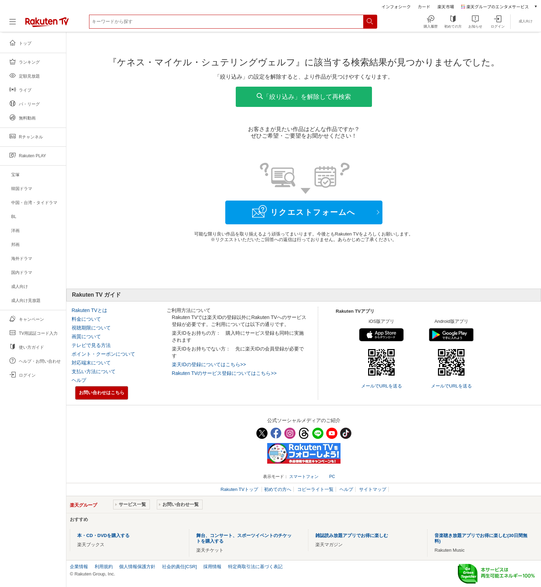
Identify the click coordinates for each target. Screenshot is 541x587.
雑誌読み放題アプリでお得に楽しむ (351, 535)
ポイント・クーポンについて (103, 354)
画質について (86, 336)
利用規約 (104, 566)
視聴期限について (91, 328)
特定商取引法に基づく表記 (255, 566)
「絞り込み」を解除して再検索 (304, 96)
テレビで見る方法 (91, 345)
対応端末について (91, 362)
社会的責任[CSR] (179, 566)
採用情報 (212, 566)
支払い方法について (94, 371)
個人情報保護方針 (137, 566)
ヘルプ (79, 380)
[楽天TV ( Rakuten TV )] (47, 24)
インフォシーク (396, 6)
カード (424, 6)
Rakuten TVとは (89, 310)
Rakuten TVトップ (240, 489)
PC (332, 476)
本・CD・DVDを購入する (103, 535)
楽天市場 (445, 6)
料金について (86, 319)
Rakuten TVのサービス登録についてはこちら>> (224, 373)
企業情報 (79, 566)
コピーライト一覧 (315, 489)
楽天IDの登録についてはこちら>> (209, 364)
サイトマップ (372, 489)
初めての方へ (277, 489)
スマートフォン (304, 476)
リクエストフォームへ (304, 211)
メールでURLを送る (381, 386)
